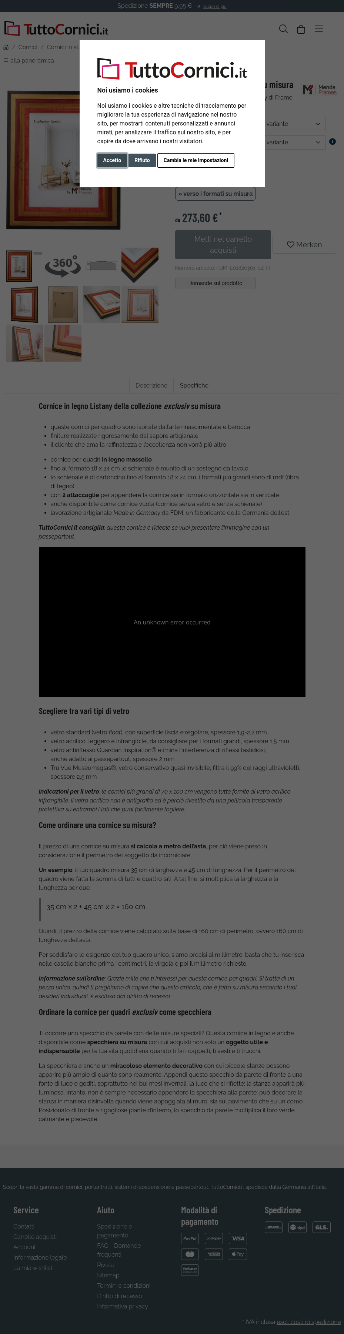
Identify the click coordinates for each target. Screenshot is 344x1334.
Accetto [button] (112, 160)
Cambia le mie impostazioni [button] (196, 160)
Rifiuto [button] (142, 160)
